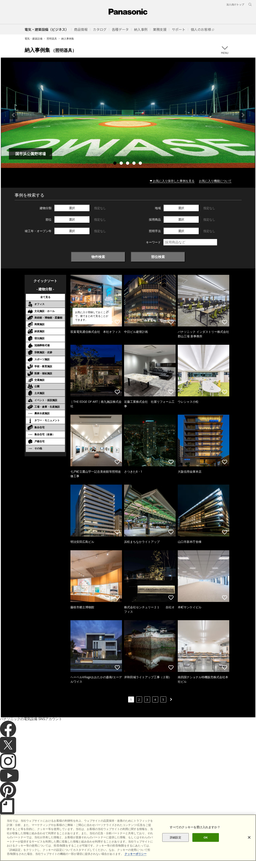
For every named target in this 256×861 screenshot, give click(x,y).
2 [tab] (122, 164)
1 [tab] (115, 164)
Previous (13, 115)
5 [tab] (141, 164)
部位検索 (158, 256)
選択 (72, 208)
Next (243, 115)
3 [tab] (128, 164)
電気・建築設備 (33, 38)
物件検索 (98, 256)
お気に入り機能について (215, 181)
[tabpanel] (128, 115)
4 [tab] (134, 164)
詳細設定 (175, 846)
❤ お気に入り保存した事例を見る (172, 181)
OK (206, 846)
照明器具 (52, 38)
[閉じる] (249, 846)
